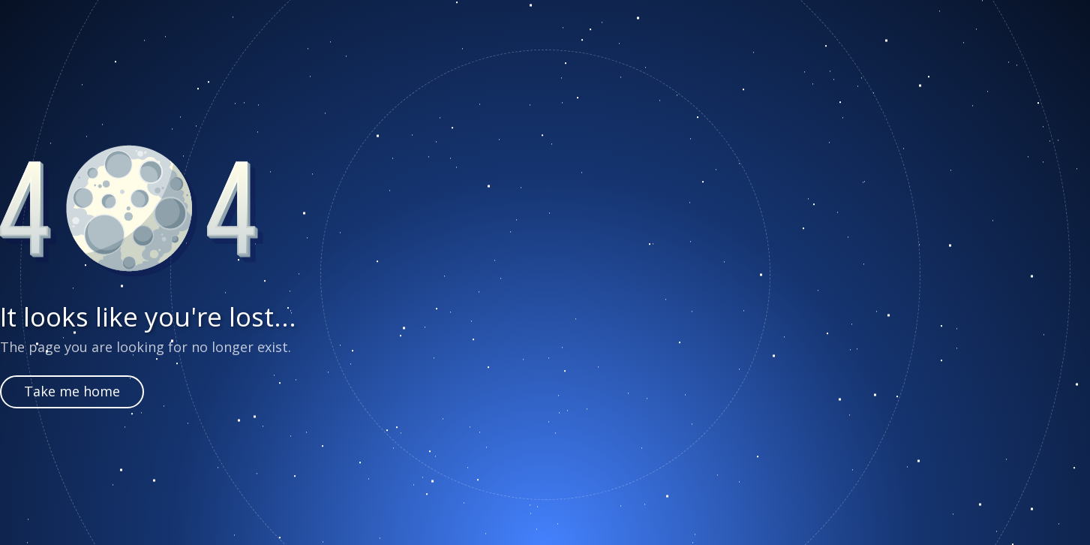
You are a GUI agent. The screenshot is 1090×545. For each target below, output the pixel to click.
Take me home (72, 391)
